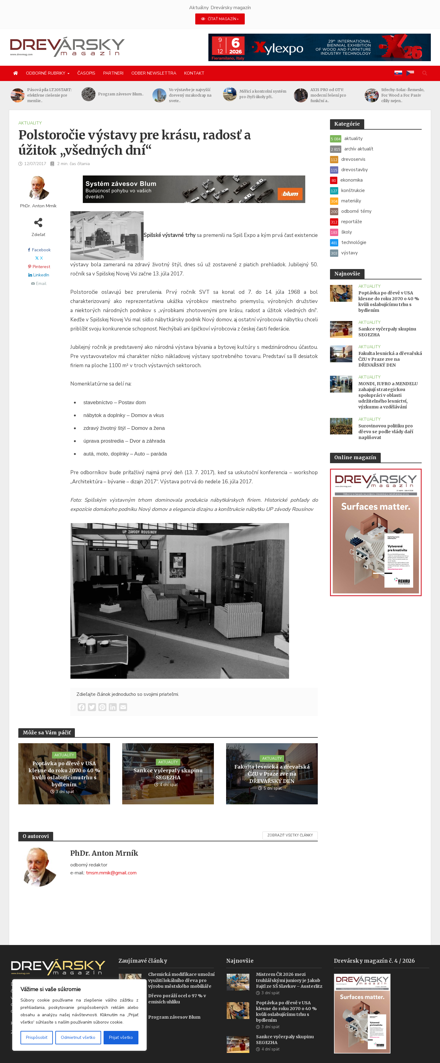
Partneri (113, 73)
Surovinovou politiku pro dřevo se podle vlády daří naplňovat (385, 431)
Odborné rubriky (45, 73)
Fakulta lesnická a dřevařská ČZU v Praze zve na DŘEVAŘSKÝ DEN (272, 774)
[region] (79, 1015)
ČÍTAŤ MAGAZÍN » (220, 19)
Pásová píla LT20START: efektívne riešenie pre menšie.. (49, 95)
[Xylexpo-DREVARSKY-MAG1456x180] (319, 47)
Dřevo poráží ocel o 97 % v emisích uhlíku (177, 989)
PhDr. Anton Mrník (38, 206)
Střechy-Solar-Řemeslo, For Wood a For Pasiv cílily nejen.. (402, 95)
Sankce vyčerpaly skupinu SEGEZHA (168, 774)
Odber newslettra (153, 73)
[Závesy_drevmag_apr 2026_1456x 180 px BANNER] (194, 193)
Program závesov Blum (174, 1008)
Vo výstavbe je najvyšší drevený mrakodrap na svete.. (190, 95)
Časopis (86, 73)
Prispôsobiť (36, 1037)
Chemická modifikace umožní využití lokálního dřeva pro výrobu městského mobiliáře (181, 971)
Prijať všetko (121, 1037)
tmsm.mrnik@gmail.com (111, 872)
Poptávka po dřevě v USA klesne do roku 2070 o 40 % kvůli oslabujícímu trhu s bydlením (64, 774)
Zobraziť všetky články (290, 835)
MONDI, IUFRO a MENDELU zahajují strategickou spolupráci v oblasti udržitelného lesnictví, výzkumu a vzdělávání (388, 395)
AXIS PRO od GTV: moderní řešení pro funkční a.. (328, 95)
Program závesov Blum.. (121, 94)
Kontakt (194, 73)
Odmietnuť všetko (78, 1037)
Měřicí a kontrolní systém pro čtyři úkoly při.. (263, 94)
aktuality (30, 123)
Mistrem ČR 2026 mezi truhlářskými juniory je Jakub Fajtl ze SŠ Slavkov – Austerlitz (289, 971)
